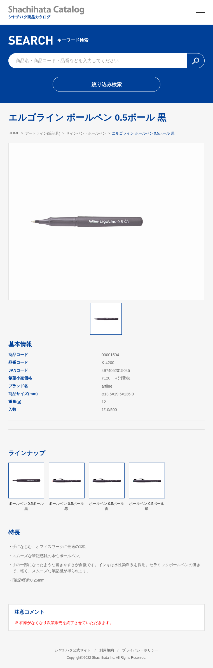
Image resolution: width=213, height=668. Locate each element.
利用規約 (106, 650)
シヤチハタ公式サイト (73, 650)
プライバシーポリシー (140, 650)
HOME (13, 133)
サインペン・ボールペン (86, 133)
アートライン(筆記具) (42, 133)
